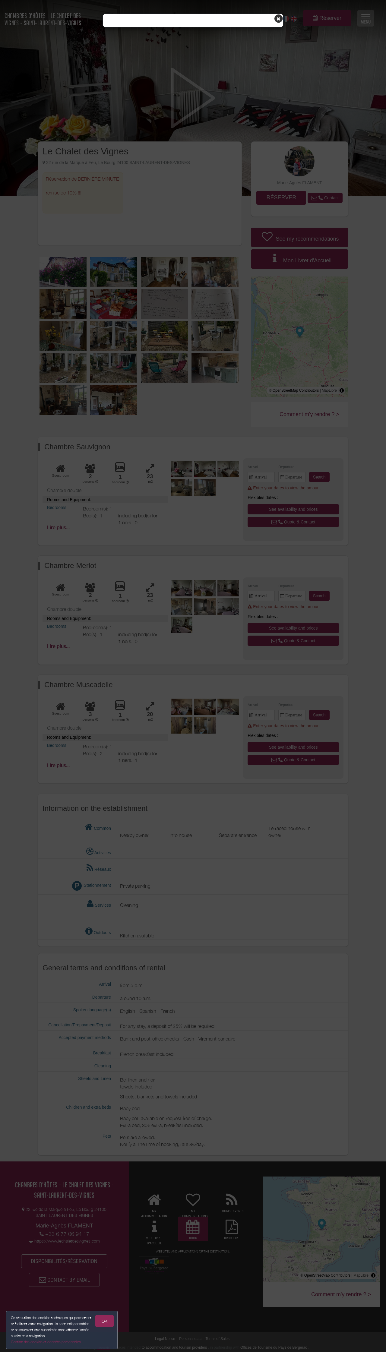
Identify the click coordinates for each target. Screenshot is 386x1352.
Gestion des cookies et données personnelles (46, 1342)
